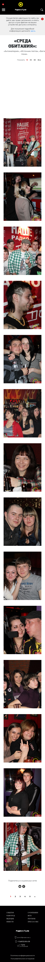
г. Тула (24, 945)
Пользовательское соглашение (22, 959)
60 (35, 60)
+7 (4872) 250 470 (23, 942)
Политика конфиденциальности (22, 955)
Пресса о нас (33, 922)
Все (39, 60)
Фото (30, 916)
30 (31, 60)
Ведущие (10, 919)
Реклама (31, 919)
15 (27, 60)
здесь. (33, 31)
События (10, 913)
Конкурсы (10, 916)
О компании (33, 913)
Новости (10, 922)
